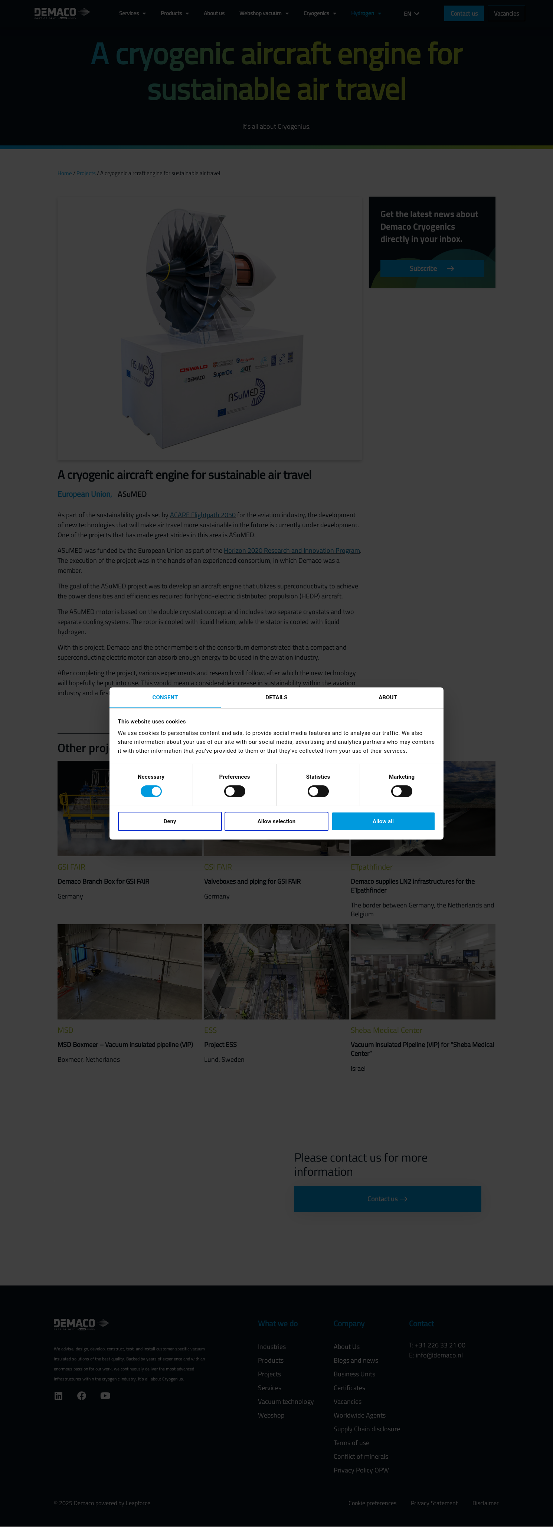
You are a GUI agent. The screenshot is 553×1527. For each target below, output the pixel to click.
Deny (170, 821)
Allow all (383, 821)
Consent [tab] (165, 697)
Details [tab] (276, 697)
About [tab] (388, 697)
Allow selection (276, 821)
